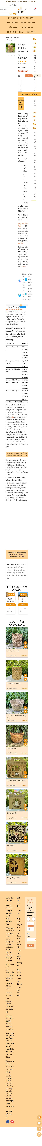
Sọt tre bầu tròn (11, 767)
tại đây (20, 243)
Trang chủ (12, 18)
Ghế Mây (23, 23)
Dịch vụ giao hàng (19, 944)
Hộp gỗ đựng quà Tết (13, 897)
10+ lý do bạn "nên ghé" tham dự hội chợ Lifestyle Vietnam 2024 (10, 619)
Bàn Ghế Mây (12, 23)
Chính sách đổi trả (19, 1000)
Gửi (30, 964)
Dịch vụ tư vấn (19, 964)
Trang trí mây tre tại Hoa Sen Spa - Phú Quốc (36, 175)
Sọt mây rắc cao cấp (13, 670)
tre (10, 502)
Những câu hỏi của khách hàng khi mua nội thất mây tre (23, 619)
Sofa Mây (31, 23)
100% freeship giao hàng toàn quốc (21, 103)
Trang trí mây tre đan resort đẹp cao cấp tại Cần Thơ (36, 134)
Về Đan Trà (30, 32)
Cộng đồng (11, 32)
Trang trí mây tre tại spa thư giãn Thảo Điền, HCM (36, 140)
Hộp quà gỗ (10, 864)
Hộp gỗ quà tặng (12, 832)
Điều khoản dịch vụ (19, 992)
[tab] (21, 305)
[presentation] (8, 48)
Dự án (30, 27)
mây (12, 417)
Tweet (17, 307)
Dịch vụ (21, 32)
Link (22, 307)
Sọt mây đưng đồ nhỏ (13, 702)
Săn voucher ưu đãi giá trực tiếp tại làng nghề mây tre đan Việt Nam (17, 573)
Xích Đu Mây (13, 27)
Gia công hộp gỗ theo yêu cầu (16, 800)
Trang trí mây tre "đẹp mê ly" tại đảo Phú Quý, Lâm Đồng (36, 195)
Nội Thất (21, 18)
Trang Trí (30, 18)
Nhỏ (29, 75)
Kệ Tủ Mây (23, 27)
